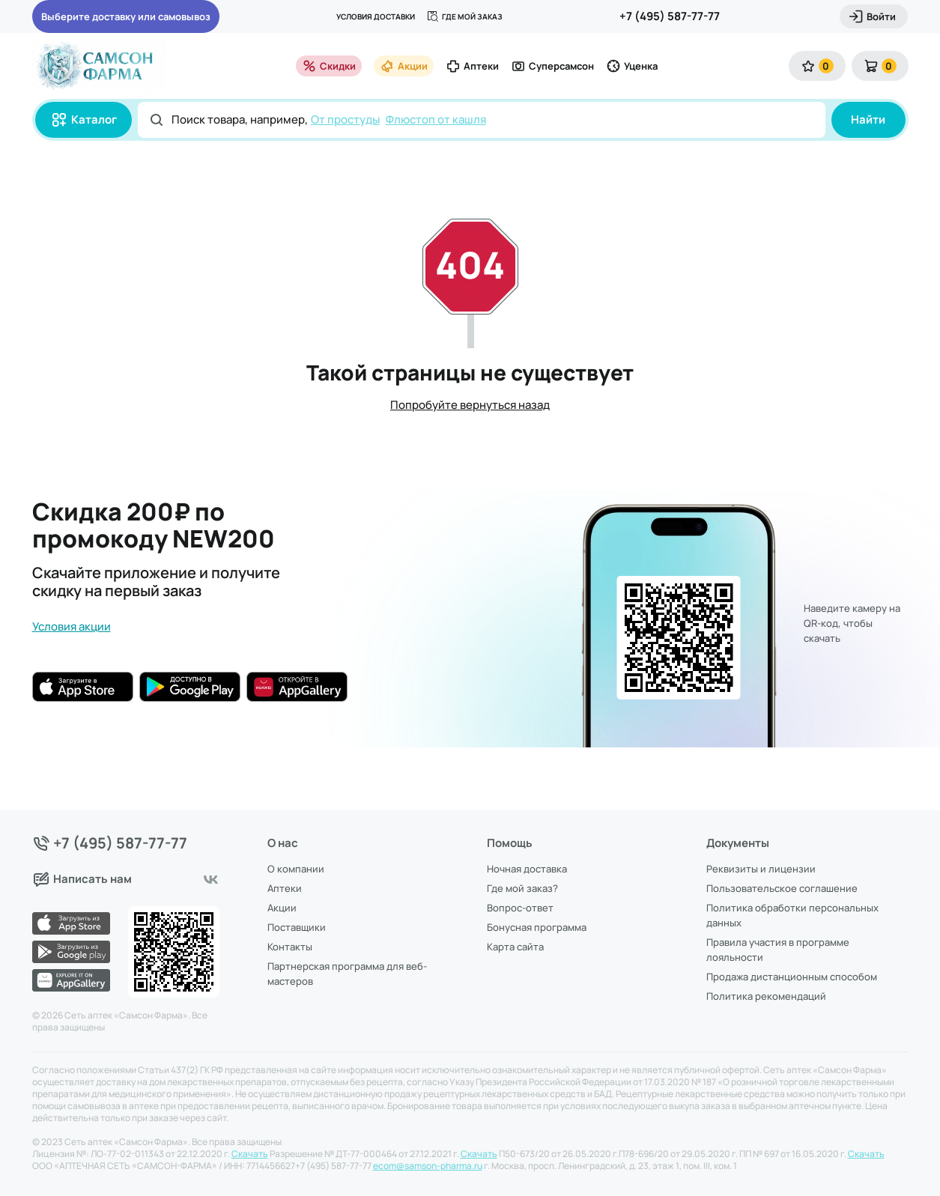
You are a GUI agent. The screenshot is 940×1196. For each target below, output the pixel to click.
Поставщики (296, 927)
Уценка (632, 65)
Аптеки (472, 65)
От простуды (345, 119)
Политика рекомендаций (766, 996)
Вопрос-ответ (520, 907)
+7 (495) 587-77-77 (669, 16)
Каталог (83, 120)
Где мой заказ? (522, 888)
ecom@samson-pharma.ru (427, 1166)
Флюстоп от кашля (436, 119)
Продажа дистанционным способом (791, 976)
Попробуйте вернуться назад (470, 405)
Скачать (249, 1154)
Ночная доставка (527, 868)
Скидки (329, 65)
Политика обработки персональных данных (792, 915)
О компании (295, 868)
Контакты (289, 946)
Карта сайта (515, 946)
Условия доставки (375, 16)
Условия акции (71, 626)
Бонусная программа (536, 927)
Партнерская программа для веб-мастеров (347, 973)
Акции (404, 65)
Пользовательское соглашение (782, 888)
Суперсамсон (552, 65)
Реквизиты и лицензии (761, 868)
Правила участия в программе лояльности (777, 949)
